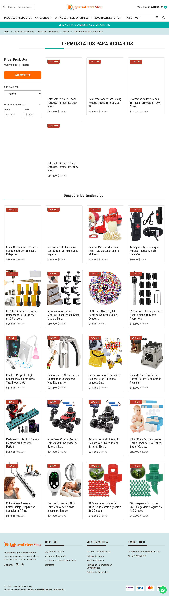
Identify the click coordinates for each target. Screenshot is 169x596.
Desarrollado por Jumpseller (49, 589)
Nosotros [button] (133, 17)
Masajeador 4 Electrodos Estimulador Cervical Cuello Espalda (62, 236)
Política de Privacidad (97, 572)
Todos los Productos (18, 17)
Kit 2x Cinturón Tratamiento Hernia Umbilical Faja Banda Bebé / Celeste (145, 428)
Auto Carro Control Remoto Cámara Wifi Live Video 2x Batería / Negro (104, 428)
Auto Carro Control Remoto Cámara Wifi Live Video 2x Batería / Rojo (62, 428)
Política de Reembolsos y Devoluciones (99, 566)
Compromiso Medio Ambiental (60, 560)
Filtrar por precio (22, 104)
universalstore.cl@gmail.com (144, 551)
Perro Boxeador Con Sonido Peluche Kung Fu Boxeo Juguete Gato (104, 364)
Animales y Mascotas (48, 32)
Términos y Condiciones (99, 551)
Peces (66, 32)
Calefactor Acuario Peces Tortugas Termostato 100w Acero (145, 102)
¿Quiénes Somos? (54, 551)
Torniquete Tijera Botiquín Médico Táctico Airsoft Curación (144, 236)
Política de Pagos (95, 556)
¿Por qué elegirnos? (55, 556)
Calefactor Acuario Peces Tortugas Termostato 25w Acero (62, 102)
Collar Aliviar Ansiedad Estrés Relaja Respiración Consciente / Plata (20, 492)
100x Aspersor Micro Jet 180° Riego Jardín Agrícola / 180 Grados (146, 492)
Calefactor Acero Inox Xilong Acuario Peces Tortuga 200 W (105, 102)
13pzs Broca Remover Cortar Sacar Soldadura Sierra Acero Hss (146, 300)
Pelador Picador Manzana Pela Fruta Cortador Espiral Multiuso (104, 236)
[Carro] (164, 7)
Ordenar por (11, 87)
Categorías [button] (43, 17)
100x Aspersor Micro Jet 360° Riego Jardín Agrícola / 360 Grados (105, 492)
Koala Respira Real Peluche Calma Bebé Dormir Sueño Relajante (21, 236)
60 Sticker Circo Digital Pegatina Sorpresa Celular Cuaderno (103, 300)
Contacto (49, 564)
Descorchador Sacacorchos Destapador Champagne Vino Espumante (63, 364)
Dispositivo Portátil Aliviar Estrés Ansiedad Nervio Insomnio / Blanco (61, 492)
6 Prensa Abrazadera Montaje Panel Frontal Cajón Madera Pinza (63, 300)
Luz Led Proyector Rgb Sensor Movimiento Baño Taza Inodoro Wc (20, 364)
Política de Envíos (95, 560)
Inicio (6, 32)
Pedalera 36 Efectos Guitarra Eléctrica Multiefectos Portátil (22, 428)
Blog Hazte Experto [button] (108, 17)
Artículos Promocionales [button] (73, 17)
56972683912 (137, 556)
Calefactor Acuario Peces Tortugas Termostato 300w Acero (62, 152)
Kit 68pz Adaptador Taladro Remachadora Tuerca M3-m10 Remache (21, 300)
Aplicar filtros (22, 74)
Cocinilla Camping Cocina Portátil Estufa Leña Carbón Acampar (145, 364)
